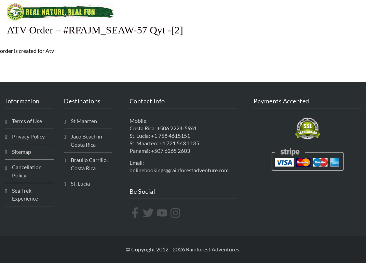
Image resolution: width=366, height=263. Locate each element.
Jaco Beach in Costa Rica (86, 140)
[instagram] (176, 212)
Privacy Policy (28, 136)
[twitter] (149, 212)
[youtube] (163, 212)
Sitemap (21, 151)
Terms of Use (27, 121)
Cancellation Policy (27, 171)
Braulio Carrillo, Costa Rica (89, 164)
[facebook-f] (136, 212)
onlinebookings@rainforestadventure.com (179, 170)
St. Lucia (80, 183)
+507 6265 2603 (170, 150)
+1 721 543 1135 (179, 143)
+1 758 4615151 (170, 135)
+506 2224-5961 (177, 128)
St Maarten (84, 121)
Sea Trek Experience (25, 194)
